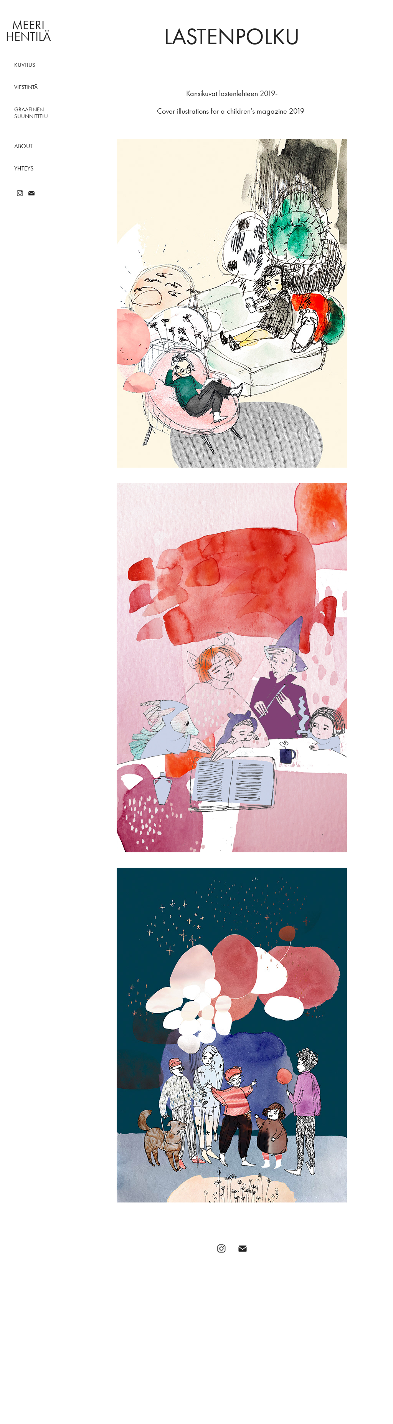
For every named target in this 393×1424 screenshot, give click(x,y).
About (23, 146)
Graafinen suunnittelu (31, 113)
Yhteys (23, 168)
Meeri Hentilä (28, 30)
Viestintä (26, 87)
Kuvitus (24, 64)
